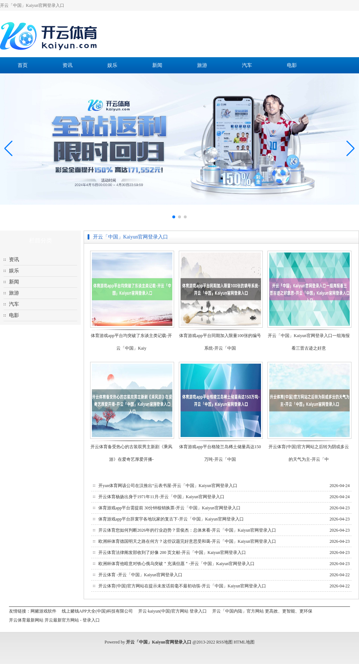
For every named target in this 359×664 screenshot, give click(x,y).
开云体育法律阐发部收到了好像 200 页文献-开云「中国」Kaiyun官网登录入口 (172, 552)
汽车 (247, 65)
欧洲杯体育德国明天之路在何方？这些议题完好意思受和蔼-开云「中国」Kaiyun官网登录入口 (187, 541)
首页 (23, 65)
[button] (350, 148)
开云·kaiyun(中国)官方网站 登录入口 (172, 611)
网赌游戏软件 (43, 611)
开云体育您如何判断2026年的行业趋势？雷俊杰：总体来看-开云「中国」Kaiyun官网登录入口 (187, 530)
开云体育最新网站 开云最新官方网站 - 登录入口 (54, 620)
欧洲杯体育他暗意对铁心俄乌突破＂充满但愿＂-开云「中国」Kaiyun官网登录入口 (176, 563)
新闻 (157, 65)
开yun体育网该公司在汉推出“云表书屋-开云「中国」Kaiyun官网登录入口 (167, 485)
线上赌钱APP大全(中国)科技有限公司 (97, 611)
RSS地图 (224, 642)
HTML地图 (244, 642)
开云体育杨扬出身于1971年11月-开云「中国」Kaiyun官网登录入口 (161, 496)
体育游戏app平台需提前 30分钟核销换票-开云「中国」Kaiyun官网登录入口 (169, 507)
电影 (292, 65)
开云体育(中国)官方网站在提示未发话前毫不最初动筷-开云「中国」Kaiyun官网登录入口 (182, 585)
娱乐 (112, 65)
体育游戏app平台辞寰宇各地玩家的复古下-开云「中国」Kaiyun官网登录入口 (171, 519)
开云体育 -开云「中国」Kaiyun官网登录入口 (140, 574)
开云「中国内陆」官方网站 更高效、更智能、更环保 (262, 611)
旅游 (202, 65)
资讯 (67, 65)
